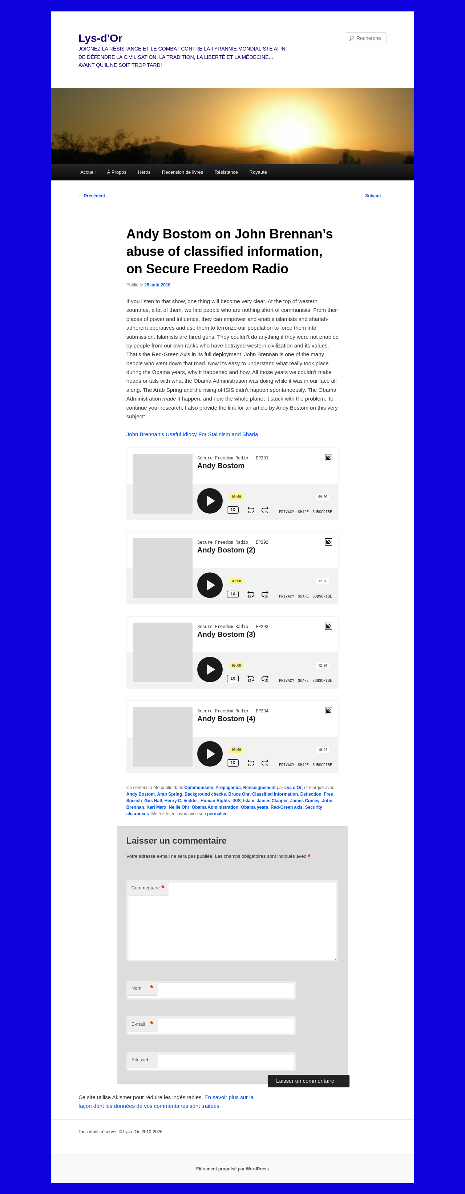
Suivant (376, 195)
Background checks (205, 794)
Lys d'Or (293, 787)
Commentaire (148, 888)
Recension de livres (182, 172)
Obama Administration (215, 807)
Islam (248, 800)
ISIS (236, 800)
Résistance (226, 172)
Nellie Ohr (179, 807)
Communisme (198, 787)
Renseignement (259, 787)
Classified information (275, 794)
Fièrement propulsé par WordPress (232, 1168)
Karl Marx (156, 807)
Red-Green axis (287, 807)
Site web (141, 1059)
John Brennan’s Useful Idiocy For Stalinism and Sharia (192, 434)
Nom (142, 988)
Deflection (311, 794)
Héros (144, 172)
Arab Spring (169, 794)
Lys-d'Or (100, 38)
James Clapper (272, 800)
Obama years (254, 807)
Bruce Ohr (239, 794)
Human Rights (215, 800)
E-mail (142, 1024)
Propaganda (227, 787)
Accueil (88, 172)
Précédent (91, 195)
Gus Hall (153, 800)
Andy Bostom (140, 794)
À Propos (116, 172)
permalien (217, 813)
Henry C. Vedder (181, 800)
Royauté (258, 172)
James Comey (305, 800)
